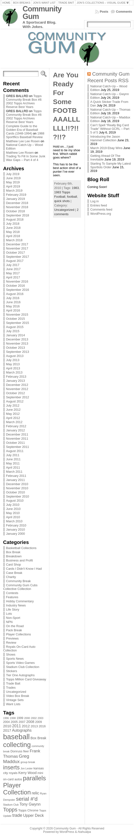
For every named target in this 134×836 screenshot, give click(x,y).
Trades (11, 687)
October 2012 (15, 393)
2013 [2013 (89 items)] (34, 726)
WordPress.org (100, 213)
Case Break (14, 573)
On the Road (15, 626)
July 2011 (12, 455)
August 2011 (15, 451)
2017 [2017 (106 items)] (7, 730)
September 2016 (17, 290)
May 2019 (13, 182)
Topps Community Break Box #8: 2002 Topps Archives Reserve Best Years (24, 101)
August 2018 (15, 219)
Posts (104, 11)
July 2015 (12, 331)
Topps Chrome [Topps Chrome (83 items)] (28, 810)
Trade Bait (13, 683)
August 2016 (15, 294)
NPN (9, 622)
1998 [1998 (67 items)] (13, 718)
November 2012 (17, 389)
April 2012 (13, 418)
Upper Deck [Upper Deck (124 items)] (33, 815)
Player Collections (18, 634)
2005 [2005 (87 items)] (14, 722)
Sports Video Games (20, 663)
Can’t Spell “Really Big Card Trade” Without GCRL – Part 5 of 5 (109, 128)
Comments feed (101, 209)
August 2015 (15, 327)
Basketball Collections (21, 548)
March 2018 (14, 240)
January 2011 (15, 480)
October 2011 (15, 443)
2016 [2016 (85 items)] (42, 726)
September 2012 (17, 397)
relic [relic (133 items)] (35, 793)
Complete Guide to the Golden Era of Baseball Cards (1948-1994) (22, 129)
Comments (124, 11)
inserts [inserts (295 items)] (11, 767)
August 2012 (15, 401)
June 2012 (13, 409)
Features (12, 597)
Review (11, 642)
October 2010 (15, 492)
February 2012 (16, 426)
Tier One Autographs (20, 675)
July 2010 (12, 505)
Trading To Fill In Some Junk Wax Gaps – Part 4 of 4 (25, 158)
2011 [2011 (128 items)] (16, 726)
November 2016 (17, 281)
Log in (94, 201)
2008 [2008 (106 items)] (30, 722)
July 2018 (12, 223)
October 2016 (15, 285)
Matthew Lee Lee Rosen (23, 141)
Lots (9, 613)
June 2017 (13, 269)
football (72, 196)
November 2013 (17, 343)
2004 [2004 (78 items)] (6, 722)
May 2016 (13, 306)
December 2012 (17, 385)
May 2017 (13, 273)
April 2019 (13, 186)
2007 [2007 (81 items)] (22, 722)
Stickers (11, 671)
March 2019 (14, 190)
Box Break (13, 552)
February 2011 (16, 476)
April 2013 (13, 368)
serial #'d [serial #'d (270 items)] (27, 799)
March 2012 (14, 422)
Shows (10, 654)
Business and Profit (19, 560)
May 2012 (13, 414)
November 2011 (17, 438)
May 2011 (13, 463)
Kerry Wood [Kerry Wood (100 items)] (27, 773)
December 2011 (17, 434)
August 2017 (15, 261)
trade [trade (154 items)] (17, 815)
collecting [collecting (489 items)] (17, 744)
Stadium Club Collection (22, 667)
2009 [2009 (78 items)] (38, 722)
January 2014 (15, 335)
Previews (12, 638)
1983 (75, 188)
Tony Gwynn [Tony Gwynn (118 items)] (30, 804)
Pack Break (14, 630)
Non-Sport (13, 618)
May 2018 (13, 232)
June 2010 (13, 509)
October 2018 (15, 211)
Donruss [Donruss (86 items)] (16, 751)
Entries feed (98, 205)
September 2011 (17, 447)
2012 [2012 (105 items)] (26, 726)
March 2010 (14, 521)
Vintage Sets (15, 700)
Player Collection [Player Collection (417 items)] (17, 789)
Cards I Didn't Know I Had (24, 568)
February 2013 (16, 376)
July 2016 (12, 298)
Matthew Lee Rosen (20, 152)
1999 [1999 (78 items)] (20, 718)
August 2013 (15, 356)
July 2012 (12, 405)
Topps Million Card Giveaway (26, 679)
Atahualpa (84, 832)
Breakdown (14, 556)
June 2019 (13, 178)
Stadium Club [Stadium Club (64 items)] (11, 804)
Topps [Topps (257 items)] (10, 810)
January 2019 (15, 199)
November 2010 (17, 488)
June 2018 (13, 228)
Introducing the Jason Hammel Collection (105, 138)
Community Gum (42, 13)
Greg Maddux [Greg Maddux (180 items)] (16, 759)
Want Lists (13, 704)
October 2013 (15, 347)
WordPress (67, 832)
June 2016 (13, 302)
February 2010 (16, 525)
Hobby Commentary (20, 601)
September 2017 (17, 256)
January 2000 (15, 533)
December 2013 (17, 339)
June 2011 (13, 459)
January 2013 (15, 380)
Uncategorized (16, 692)
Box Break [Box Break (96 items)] (38, 738)
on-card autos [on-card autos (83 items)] (12, 779)
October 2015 (15, 318)
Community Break (18, 581)
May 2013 (13, 364)
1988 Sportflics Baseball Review (25, 135)
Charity (11, 577)
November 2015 (17, 314)
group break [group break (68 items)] (27, 762)
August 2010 (15, 500)
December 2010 (17, 484)
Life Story (12, 609)
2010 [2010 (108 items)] (7, 726)
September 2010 (17, 496)
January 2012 (15, 430)
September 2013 (17, 352)
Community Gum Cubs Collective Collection (20, 587)
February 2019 (16, 194)
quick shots (62, 201)
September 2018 (17, 215)
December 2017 (17, 244)
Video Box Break (17, 696)
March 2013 (14, 372)
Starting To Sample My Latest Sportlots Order (110, 165)
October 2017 (15, 252)
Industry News (16, 605)
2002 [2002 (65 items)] (34, 718)
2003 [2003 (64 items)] (41, 718)
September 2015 (17, 323)
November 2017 (17, 248)
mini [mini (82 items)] (40, 773)
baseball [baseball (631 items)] (16, 737)
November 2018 (17, 207)
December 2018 (17, 203)
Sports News (15, 658)
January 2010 (15, 529)
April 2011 (13, 467)
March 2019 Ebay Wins (106, 148)
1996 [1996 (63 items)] (6, 718)
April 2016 (13, 310)
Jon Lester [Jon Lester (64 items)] (26, 768)
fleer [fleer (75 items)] (26, 751)
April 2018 (13, 236)
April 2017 (13, 277)
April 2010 (13, 517)
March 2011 (14, 471)
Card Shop (13, 564)
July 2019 (12, 174)
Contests (12, 593)
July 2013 (12, 360)
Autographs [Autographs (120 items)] (22, 730)
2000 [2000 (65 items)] (27, 718)
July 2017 (12, 265)
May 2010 (13, 513)
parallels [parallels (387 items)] (34, 778)
